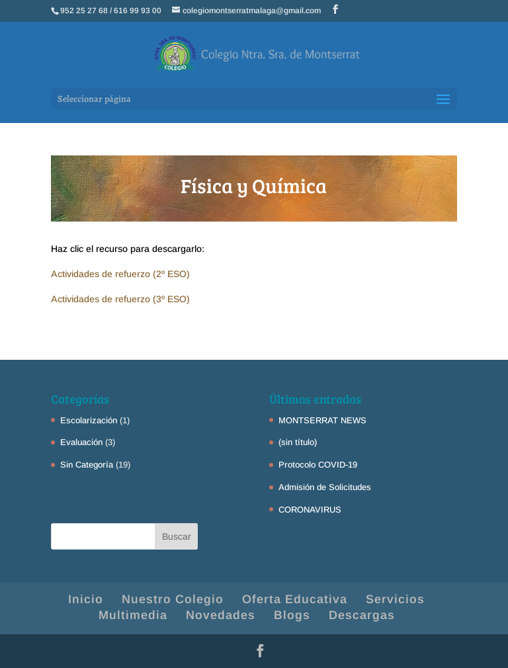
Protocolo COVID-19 (317, 465)
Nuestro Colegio (173, 599)
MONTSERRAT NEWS (322, 420)
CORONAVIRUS (309, 510)
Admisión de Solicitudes (324, 487)
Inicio (85, 599)
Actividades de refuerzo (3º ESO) (120, 299)
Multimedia (133, 615)
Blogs (292, 615)
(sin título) (297, 442)
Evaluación (81, 442)
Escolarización (88, 420)
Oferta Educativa (294, 599)
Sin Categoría (86, 465)
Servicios (395, 599)
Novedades (220, 615)
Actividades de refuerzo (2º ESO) (120, 274)
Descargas (362, 615)
